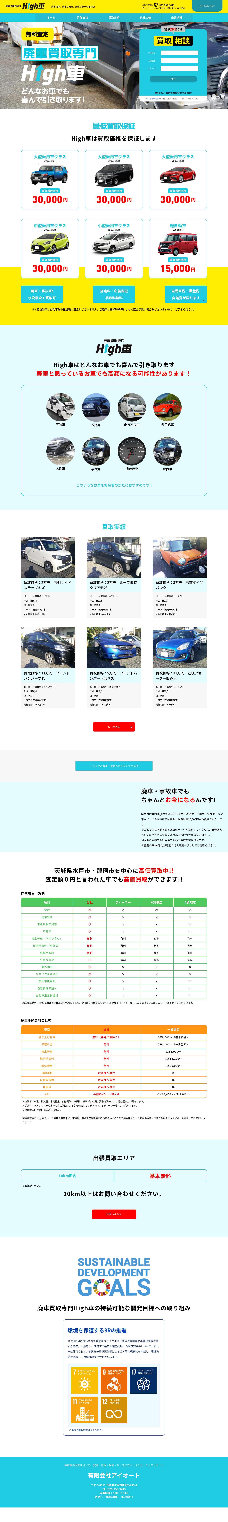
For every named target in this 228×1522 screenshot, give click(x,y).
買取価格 (82, 17)
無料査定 (207, 6)
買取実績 (114, 17)
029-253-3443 (168, 5)
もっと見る (114, 727)
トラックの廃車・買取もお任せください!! (114, 766)
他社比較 (145, 17)
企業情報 (176, 17)
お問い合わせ (114, 1228)
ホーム (51, 17)
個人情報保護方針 (153, 98)
